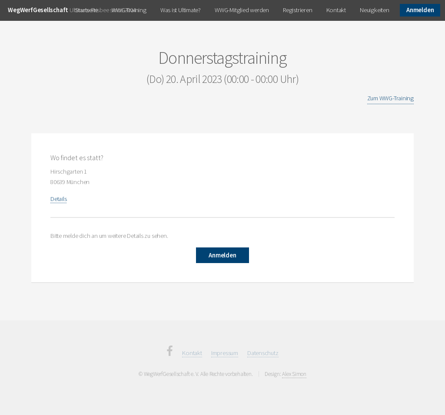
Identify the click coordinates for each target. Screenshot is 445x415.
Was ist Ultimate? (180, 10)
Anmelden (420, 10)
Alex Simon (294, 374)
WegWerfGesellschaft (38, 10)
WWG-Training (129, 10)
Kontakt (336, 10)
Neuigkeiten (374, 10)
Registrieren (297, 10)
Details (58, 199)
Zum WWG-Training (390, 98)
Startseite (86, 10)
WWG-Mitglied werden (242, 10)
